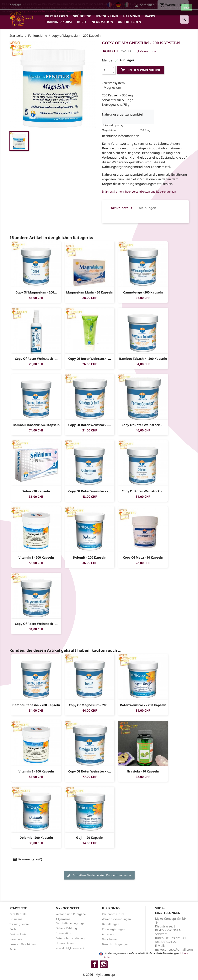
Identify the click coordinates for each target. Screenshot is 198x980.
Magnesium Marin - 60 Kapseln (89, 292)
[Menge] (106, 70)
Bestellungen (110, 924)
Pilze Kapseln (56, 16)
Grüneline (82, 16)
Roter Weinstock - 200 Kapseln (143, 705)
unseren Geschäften (22, 944)
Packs (150, 16)
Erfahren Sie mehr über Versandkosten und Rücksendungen (139, 191)
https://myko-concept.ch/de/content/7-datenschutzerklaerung (48, 11)
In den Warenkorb (140, 70)
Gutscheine (109, 939)
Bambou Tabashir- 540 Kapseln (36, 425)
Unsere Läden (129, 22)
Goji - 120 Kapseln (89, 837)
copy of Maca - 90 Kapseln (143, 557)
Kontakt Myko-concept (70, 948)
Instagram (104, 964)
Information (101, 22)
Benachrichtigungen (115, 944)
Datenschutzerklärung (70, 938)
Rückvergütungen (113, 929)
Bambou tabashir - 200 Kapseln (143, 358)
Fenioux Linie (107, 16)
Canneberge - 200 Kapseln (143, 292)
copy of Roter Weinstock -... (36, 358)
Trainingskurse (58, 22)
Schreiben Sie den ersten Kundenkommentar (99, 875)
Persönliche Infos (113, 914)
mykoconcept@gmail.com (174, 949)
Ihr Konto (111, 908)
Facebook (94, 964)
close (186, 7)
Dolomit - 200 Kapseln (89, 557)
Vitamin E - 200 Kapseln (36, 557)
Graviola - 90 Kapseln (143, 771)
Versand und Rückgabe (71, 914)
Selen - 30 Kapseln (36, 491)
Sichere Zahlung (66, 928)
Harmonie (132, 16)
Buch (81, 22)
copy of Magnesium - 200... (36, 292)
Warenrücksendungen (116, 919)
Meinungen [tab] (147, 208)
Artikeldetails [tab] (121, 208)
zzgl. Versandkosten (145, 51)
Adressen (108, 934)
